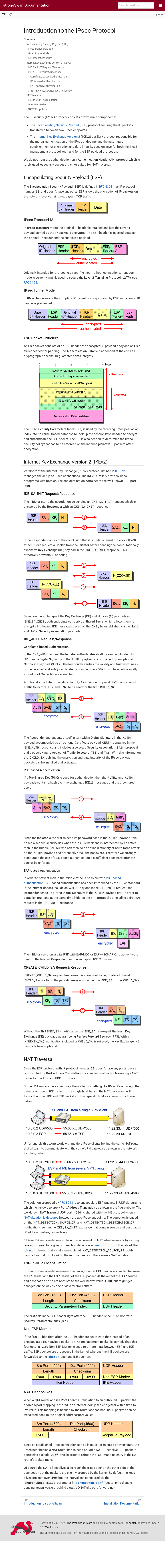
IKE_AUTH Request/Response (44, 72)
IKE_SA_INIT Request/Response (46, 67)
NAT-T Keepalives (37, 109)
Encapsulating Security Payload (57, 125)
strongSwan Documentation (27, 5)
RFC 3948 (66, 1202)
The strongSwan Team (79, 1522)
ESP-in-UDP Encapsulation (43, 99)
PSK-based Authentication (45, 81)
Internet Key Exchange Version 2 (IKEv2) (48, 62)
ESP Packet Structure (40, 58)
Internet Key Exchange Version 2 (58, 136)
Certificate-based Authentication (48, 76)
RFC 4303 (105, 186)
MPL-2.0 (134, 1532)
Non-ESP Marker (37, 104)
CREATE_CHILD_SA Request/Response (50, 90)
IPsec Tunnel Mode (38, 53)
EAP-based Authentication (45, 85)
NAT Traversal (33, 95)
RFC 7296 (121, 471)
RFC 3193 (30, 282)
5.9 (158, 14)
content (133, 1522)
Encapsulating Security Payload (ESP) (47, 44)
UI (46, 1532)
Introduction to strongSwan (43, 1503)
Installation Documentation (122, 1503)
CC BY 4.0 (45, 1527)
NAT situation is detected (41, 1217)
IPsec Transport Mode (40, 48)
